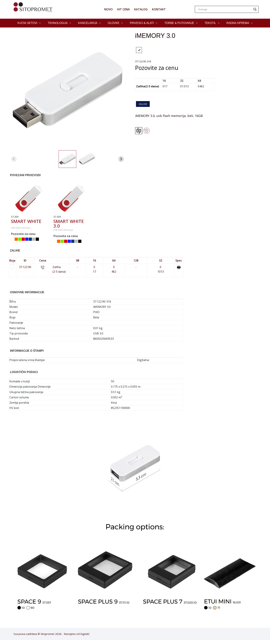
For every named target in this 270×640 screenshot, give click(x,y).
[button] (67, 159)
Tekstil (212, 23)
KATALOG (141, 9)
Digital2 (84, 634)
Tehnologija (60, 23)
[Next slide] (121, 159)
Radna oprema (240, 23)
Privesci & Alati (144, 23)
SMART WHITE (26, 221)
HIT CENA (123, 9)
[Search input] (225, 9)
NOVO (108, 9)
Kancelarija (90, 23)
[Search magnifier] (255, 9)
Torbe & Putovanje (181, 23)
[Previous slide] (14, 159)
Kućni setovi (29, 23)
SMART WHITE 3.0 (68, 223)
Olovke (116, 23)
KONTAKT (159, 9)
